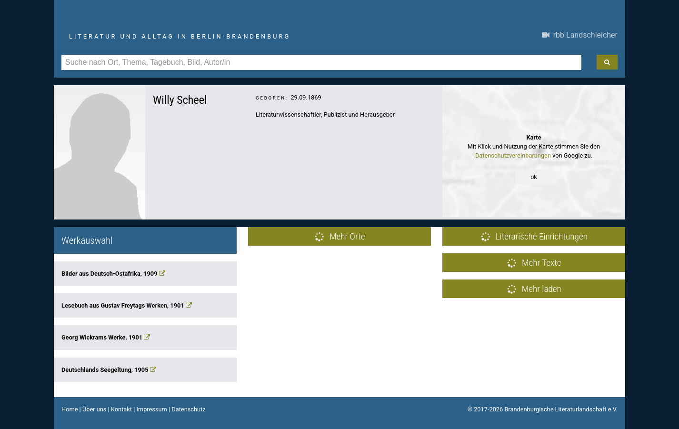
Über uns (94, 409)
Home (69, 409)
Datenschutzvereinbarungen (513, 155)
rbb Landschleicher (580, 35)
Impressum (151, 409)
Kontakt (121, 409)
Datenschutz (188, 409)
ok (533, 176)
